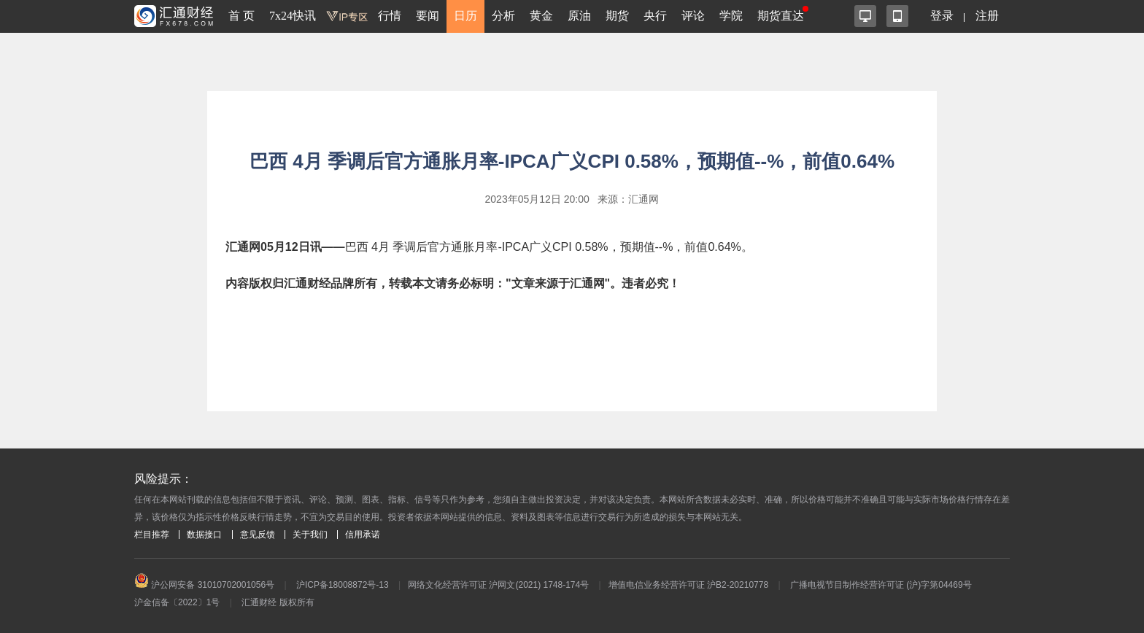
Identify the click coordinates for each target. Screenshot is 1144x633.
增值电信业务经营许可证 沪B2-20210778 (688, 585)
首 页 (241, 15)
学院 (731, 15)
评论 (693, 15)
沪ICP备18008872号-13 (342, 585)
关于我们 (310, 534)
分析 (503, 15)
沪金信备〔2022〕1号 (177, 602)
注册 (987, 15)
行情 (389, 15)
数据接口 (204, 534)
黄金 (541, 15)
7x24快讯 (292, 15)
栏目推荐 (151, 534)
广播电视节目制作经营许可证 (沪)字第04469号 (881, 585)
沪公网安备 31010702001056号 (204, 585)
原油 (579, 15)
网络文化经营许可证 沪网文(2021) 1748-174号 (498, 585)
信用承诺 (362, 534)
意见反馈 (257, 534)
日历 (465, 15)
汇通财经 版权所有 (277, 602)
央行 (655, 15)
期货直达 (780, 15)
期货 (617, 15)
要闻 (427, 15)
